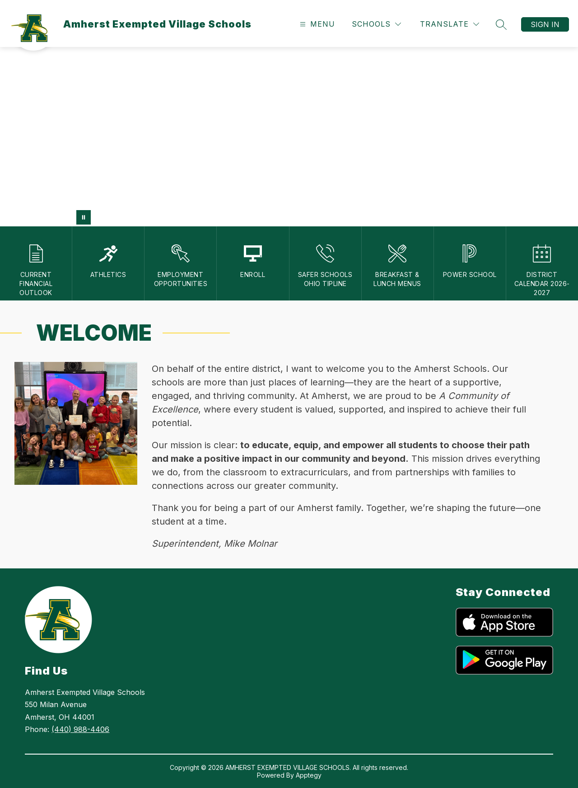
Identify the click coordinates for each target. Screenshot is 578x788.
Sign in (545, 24)
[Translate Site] (449, 24)
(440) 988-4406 (80, 729)
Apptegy (309, 775)
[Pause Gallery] (83, 217)
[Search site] (501, 24)
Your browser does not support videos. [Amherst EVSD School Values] (289, 136)
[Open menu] (316, 24)
